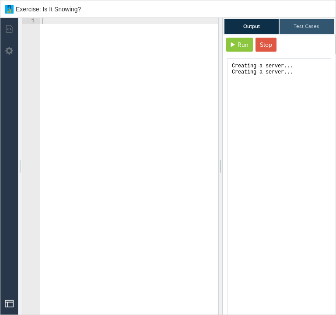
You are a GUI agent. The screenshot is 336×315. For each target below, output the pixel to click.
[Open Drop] (9, 304)
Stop (266, 45)
